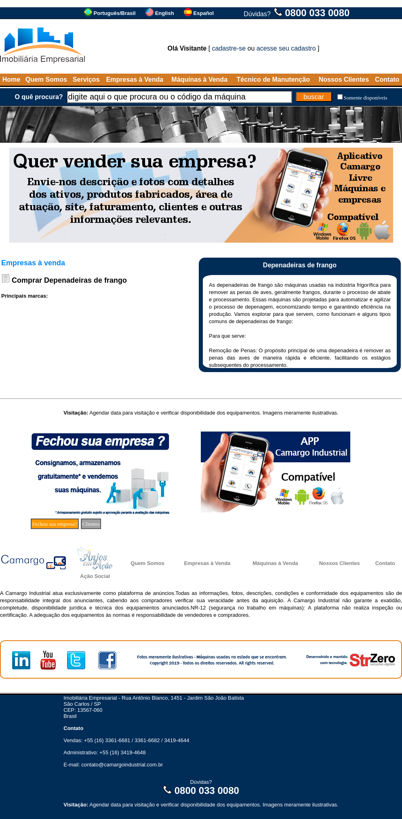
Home (11, 79)
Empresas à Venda (134, 79)
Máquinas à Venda (199, 79)
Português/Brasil (115, 13)
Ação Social (95, 576)
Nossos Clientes (344, 79)
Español (204, 13)
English (164, 13)
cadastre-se (229, 48)
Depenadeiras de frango (85, 280)
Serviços (86, 79)
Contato (387, 79)
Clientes (91, 524)
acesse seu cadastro (286, 48)
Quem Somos (46, 79)
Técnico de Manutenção (273, 79)
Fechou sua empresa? (54, 524)
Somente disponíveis (365, 98)
